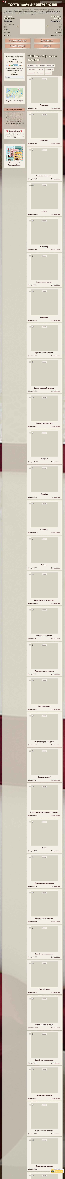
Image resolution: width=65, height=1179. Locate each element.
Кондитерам (7, 32)
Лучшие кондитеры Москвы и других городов (44, 10)
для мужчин (9, 117)
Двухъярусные (31, 69)
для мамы (20, 119)
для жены (14, 119)
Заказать (44, 79)
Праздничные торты (33, 65)
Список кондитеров (9, 24)
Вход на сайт (7, 35)
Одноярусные (50, 65)
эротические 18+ (14, 125)
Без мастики (40, 69)
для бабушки (10, 121)
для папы (20, 117)
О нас (60, 24)
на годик (16, 113)
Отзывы (6, 30)
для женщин (9, 119)
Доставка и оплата (56, 35)
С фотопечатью (49, 69)
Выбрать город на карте (14, 101)
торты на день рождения (14, 109)
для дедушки (18, 121)
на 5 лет (21, 113)
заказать (18, 13)
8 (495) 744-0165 (14, 61)
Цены (5, 27)
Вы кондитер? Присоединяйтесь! (14, 164)
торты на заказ (25, 10)
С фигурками (40, 73)
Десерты (42, 65)
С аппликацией (31, 73)
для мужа (14, 117)
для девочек (9, 115)
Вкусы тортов (57, 32)
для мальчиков (9, 113)
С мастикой (48, 73)
